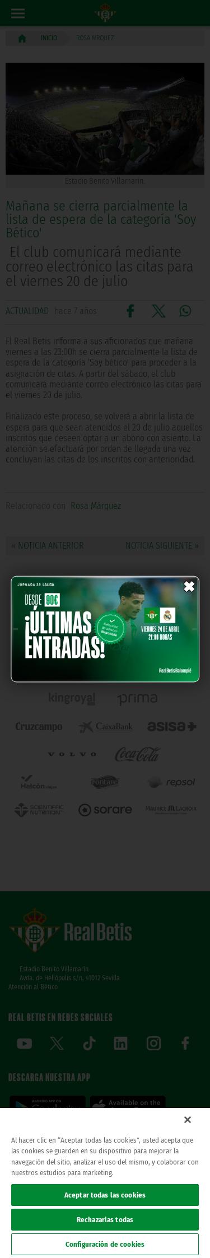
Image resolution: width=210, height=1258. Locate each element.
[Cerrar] (187, 1119)
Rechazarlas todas (105, 1219)
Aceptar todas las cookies (105, 1195)
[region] (105, 1183)
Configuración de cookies (105, 1244)
